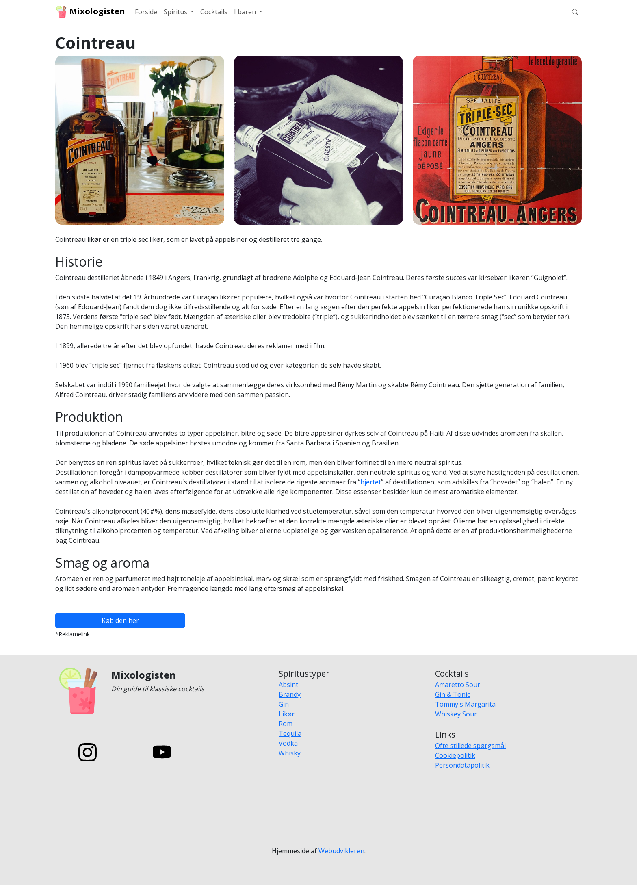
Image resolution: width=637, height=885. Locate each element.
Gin (284, 704)
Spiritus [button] (176, 11)
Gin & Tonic (452, 694)
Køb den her (120, 620)
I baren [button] (246, 11)
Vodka (288, 743)
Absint (288, 684)
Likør (287, 713)
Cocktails (214, 11)
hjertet (370, 481)
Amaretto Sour (457, 684)
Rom (285, 723)
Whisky (290, 752)
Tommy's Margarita (465, 704)
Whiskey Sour (456, 713)
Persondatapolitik (462, 765)
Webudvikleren (341, 850)
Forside (146, 11)
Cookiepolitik (455, 755)
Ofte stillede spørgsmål (470, 745)
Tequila (290, 733)
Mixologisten (90, 12)
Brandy (290, 694)
